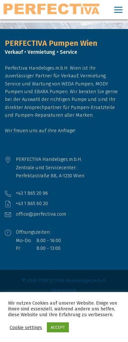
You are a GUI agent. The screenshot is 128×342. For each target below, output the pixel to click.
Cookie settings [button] (26, 327)
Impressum (64, 290)
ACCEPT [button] (58, 327)
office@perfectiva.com (41, 214)
